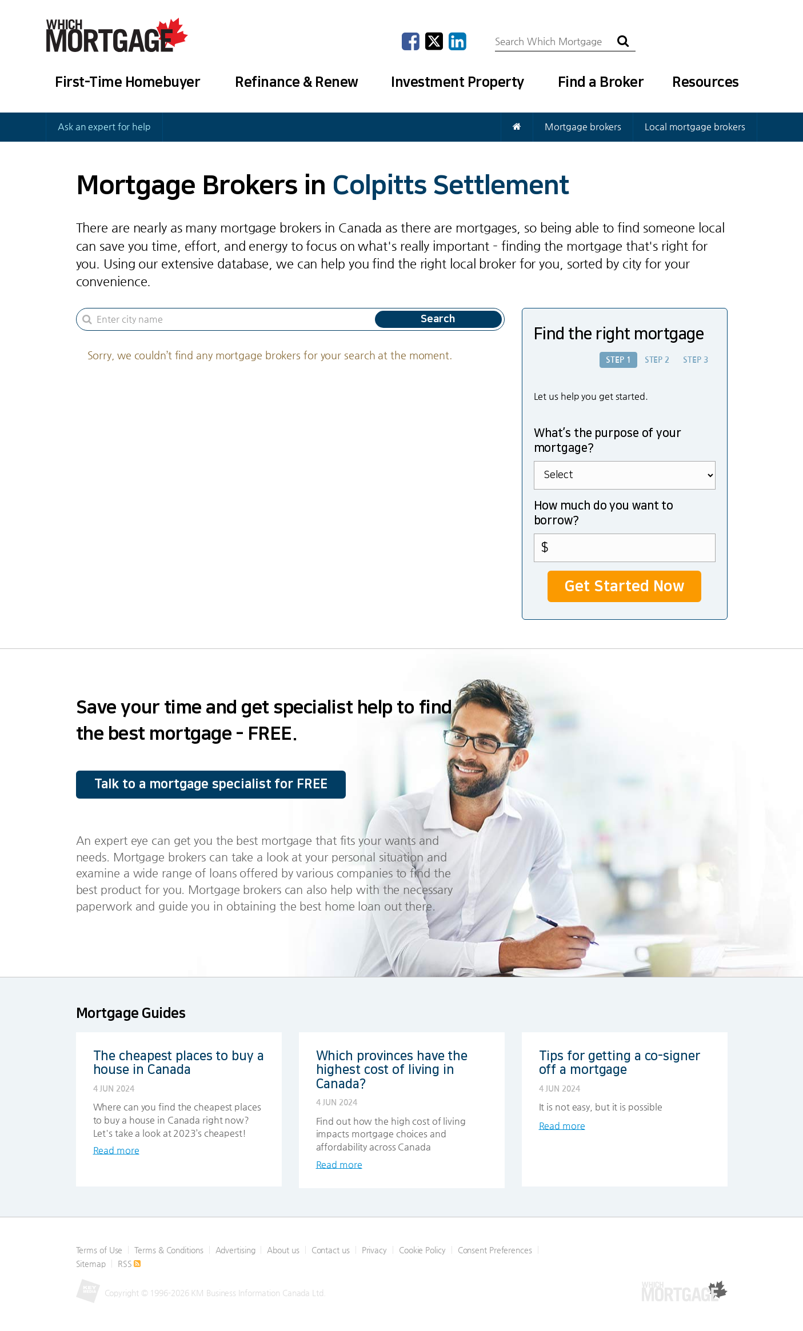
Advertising (235, 1249)
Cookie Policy (422, 1249)
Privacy (374, 1249)
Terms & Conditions (168, 1249)
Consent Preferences (495, 1249)
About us (283, 1249)
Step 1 (618, 360)
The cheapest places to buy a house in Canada (178, 1062)
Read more (116, 1149)
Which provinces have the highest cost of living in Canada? (392, 1069)
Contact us (330, 1249)
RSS (129, 1263)
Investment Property (457, 82)
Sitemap (91, 1263)
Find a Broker (601, 82)
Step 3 (695, 360)
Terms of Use (99, 1249)
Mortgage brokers (583, 126)
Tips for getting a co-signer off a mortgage (619, 1062)
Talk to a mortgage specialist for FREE (210, 784)
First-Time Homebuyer (127, 82)
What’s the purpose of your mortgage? (607, 440)
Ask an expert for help (104, 126)
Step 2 (657, 360)
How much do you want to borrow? (604, 513)
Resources (705, 82)
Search (438, 319)
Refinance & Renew (296, 82)
